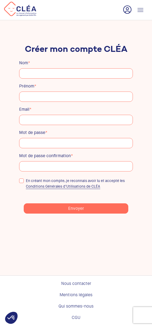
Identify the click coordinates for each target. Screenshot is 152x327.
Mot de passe (33, 132)
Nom (24, 63)
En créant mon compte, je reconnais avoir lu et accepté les (72, 183)
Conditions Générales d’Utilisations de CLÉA (63, 186)
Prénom (27, 86)
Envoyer (76, 208)
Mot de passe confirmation (46, 156)
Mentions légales (76, 295)
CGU (76, 317)
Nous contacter (76, 283)
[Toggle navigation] (140, 10)
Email (25, 109)
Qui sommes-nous (76, 306)
